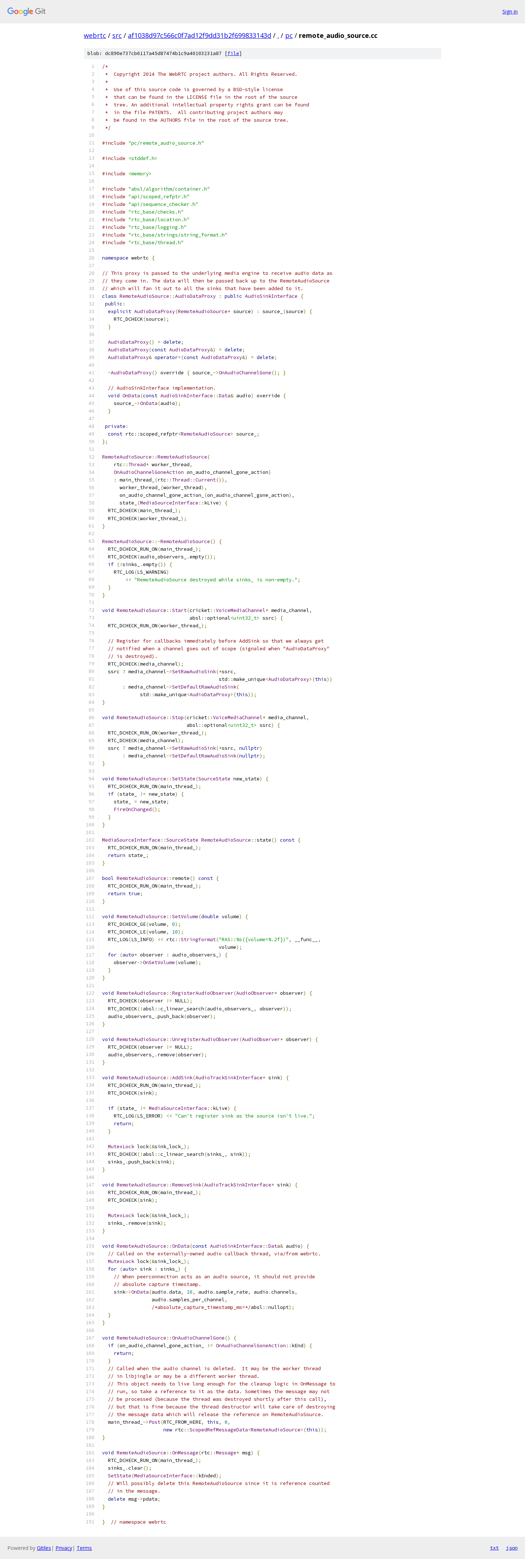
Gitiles (44, 1547)
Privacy (63, 1547)
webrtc (95, 35)
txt (494, 1547)
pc (289, 35)
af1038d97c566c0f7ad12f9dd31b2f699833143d (199, 35)
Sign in (510, 11)
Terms (84, 1547)
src (117, 35)
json (512, 1547)
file (233, 53)
